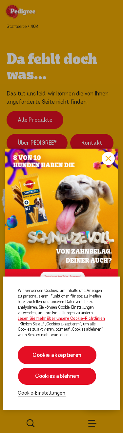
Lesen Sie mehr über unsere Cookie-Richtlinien (61, 318)
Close (108, 158)
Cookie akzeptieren (57, 355)
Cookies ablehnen (57, 376)
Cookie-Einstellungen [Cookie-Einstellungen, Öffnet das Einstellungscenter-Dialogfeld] (41, 393)
